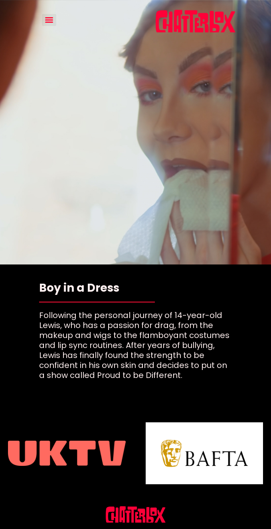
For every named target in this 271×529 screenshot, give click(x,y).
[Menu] (49, 20)
